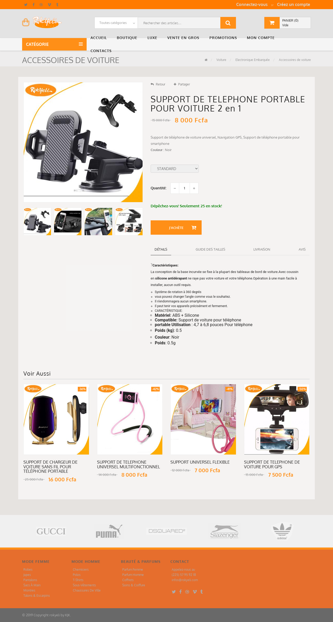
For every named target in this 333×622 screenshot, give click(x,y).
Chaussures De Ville (87, 590)
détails (161, 249)
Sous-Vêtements (84, 585)
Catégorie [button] (38, 44)
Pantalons (30, 580)
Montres (29, 590)
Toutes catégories (113, 23)
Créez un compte (293, 4)
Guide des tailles (210, 249)
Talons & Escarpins (36, 596)
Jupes (27, 575)
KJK (67, 615)
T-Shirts (78, 580)
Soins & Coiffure (133, 585)
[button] (100, 37)
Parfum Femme (132, 569)
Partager (182, 84)
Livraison (261, 249)
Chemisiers (81, 569)
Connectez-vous (252, 4)
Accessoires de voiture (294, 60)
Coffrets (128, 580)
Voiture (221, 60)
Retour (158, 84)
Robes (28, 569)
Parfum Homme (133, 575)
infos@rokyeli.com (185, 580)
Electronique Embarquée (252, 60)
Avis (302, 249)
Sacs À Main (32, 585)
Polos (77, 575)
